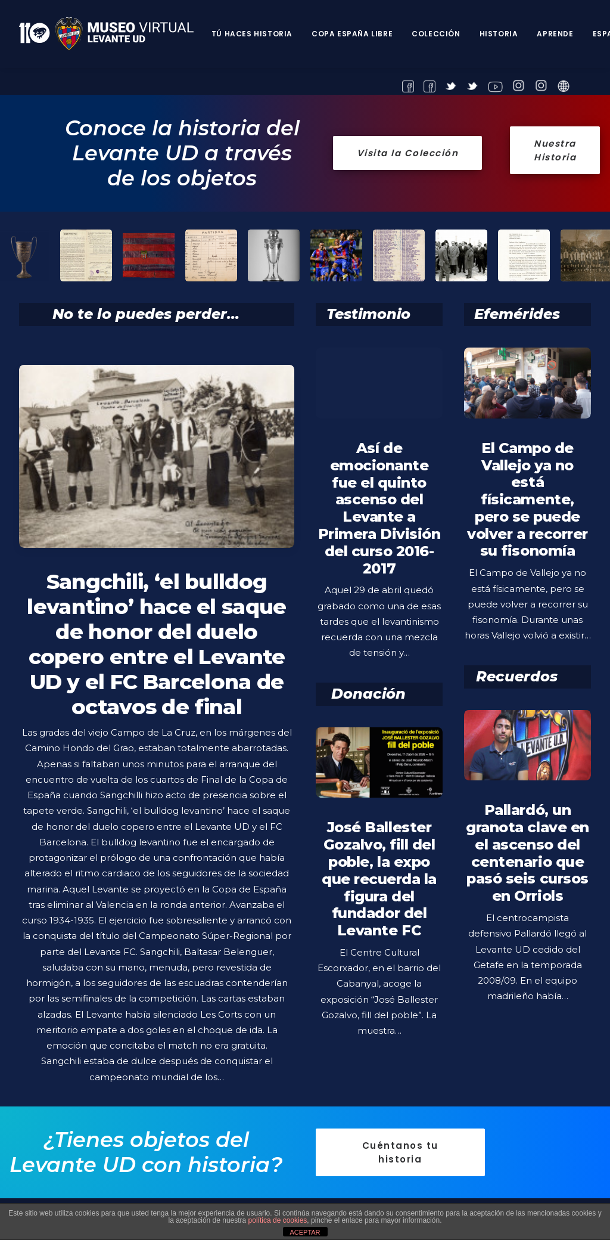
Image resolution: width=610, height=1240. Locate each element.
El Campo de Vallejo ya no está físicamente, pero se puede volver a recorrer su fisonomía (527, 499)
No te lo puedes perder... (145, 314)
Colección (436, 34)
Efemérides (517, 314)
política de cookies (277, 1220)
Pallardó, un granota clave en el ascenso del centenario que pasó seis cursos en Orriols (527, 877)
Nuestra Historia (556, 150)
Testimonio (368, 314)
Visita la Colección (408, 153)
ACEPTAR (305, 1232)
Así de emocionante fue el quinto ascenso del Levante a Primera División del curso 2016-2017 (379, 508)
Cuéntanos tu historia (402, 1152)
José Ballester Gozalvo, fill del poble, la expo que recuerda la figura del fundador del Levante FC (379, 904)
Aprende (555, 34)
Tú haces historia (251, 34)
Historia (499, 34)
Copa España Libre (352, 34)
